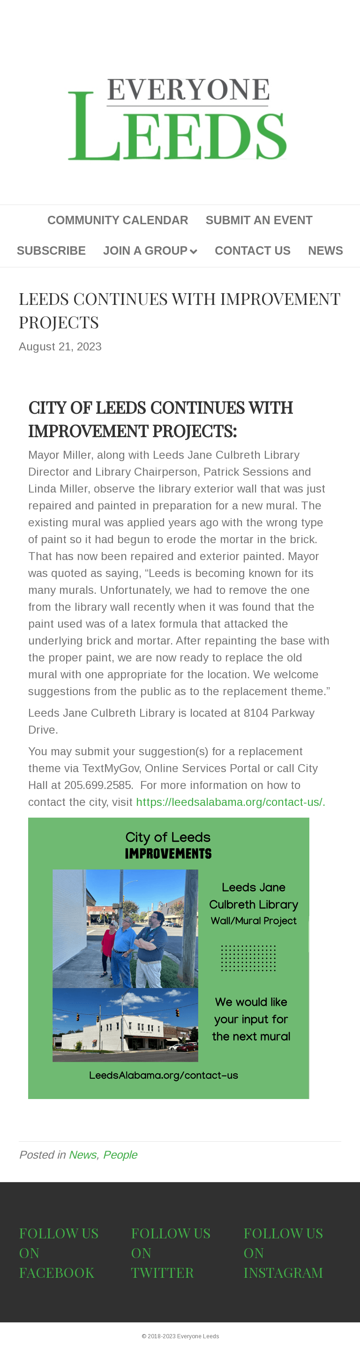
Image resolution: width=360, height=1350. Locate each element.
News (82, 1154)
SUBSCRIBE (51, 250)
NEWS (325, 250)
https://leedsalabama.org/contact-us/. (230, 802)
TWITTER (162, 1272)
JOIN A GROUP (145, 250)
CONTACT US (253, 250)
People (120, 1154)
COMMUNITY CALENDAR (117, 220)
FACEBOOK (56, 1272)
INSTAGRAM (283, 1272)
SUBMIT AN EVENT (259, 220)
